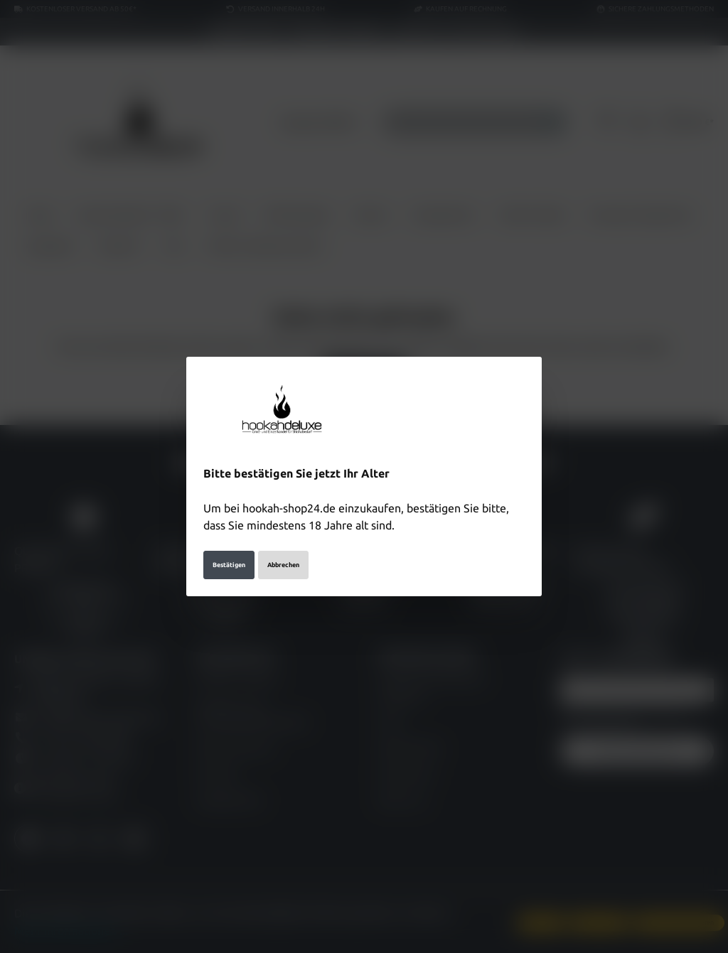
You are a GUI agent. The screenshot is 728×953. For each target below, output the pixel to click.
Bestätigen (229, 565)
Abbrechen (283, 565)
